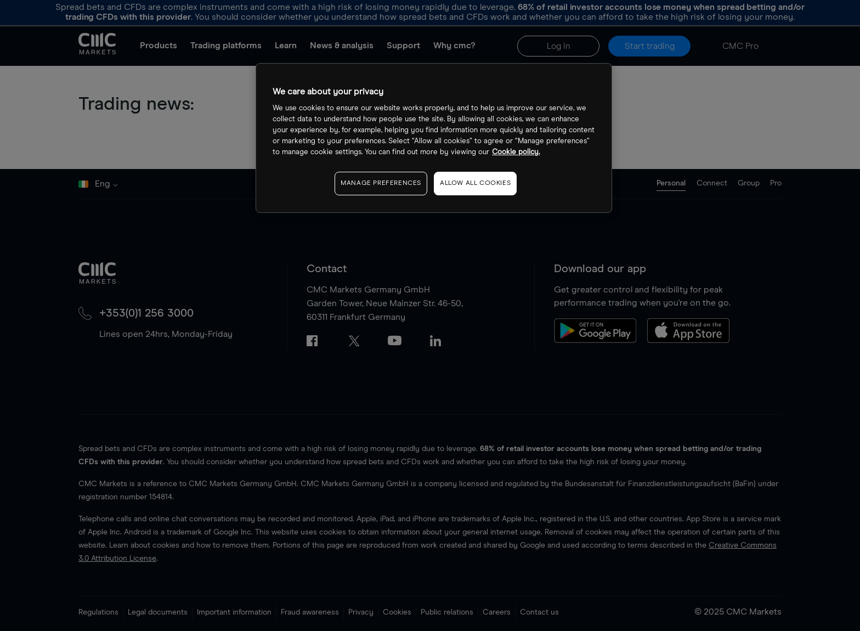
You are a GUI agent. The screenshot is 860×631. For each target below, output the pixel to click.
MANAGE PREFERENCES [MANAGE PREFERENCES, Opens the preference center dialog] (381, 183)
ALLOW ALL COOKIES (475, 183)
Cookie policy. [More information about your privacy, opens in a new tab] (516, 152)
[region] (434, 138)
